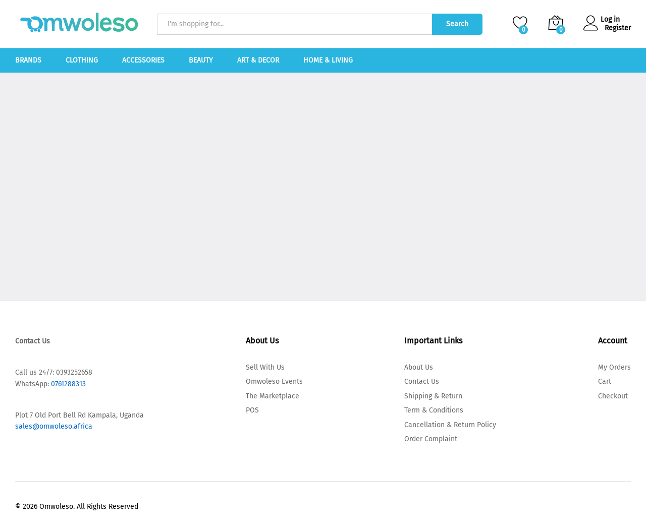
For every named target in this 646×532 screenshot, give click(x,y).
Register (618, 28)
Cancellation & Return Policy (450, 425)
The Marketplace (272, 396)
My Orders (614, 367)
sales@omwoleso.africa (53, 426)
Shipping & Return (433, 396)
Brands (28, 60)
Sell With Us (265, 367)
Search (457, 24)
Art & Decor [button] (258, 60)
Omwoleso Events (274, 381)
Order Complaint (430, 439)
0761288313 (67, 384)
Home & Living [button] (328, 60)
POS (252, 410)
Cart (604, 381)
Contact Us (421, 381)
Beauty (201, 60)
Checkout (613, 396)
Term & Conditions (433, 410)
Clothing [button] (82, 60)
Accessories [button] (143, 60)
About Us (418, 367)
